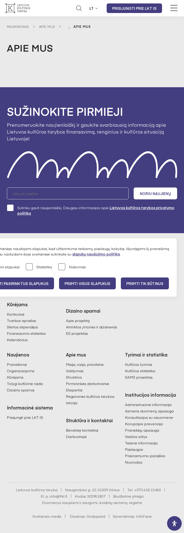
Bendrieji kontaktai (82, 430)
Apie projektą (77, 320)
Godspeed (96, 516)
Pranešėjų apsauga (142, 430)
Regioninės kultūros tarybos (90, 396)
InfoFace (144, 516)
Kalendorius (17, 339)
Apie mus (47, 26)
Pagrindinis (18, 26)
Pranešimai (17, 364)
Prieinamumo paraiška (145, 455)
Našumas (72, 267)
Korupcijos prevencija (144, 423)
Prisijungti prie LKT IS (134, 8)
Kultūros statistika (140, 370)
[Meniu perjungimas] (174, 8)
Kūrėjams (15, 377)
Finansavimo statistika (26, 333)
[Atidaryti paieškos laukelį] (79, 8)
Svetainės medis (46, 516)
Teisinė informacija (141, 442)
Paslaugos (134, 449)
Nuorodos (133, 461)
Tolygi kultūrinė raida (25, 383)
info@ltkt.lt (58, 496)
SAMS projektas (139, 377)
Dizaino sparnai (20, 389)
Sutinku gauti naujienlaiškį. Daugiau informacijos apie (90, 210)
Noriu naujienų (155, 193)
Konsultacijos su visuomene (149, 417)
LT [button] (91, 8)
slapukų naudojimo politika (96, 253)
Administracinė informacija (148, 404)
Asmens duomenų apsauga (149, 410)
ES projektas (77, 333)
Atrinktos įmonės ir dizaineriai (91, 326)
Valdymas (75, 370)
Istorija (71, 402)
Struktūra (74, 377)
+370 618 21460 (147, 489)
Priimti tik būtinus (144, 283)
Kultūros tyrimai (138, 364)
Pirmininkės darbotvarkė (87, 383)
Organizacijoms (20, 370)
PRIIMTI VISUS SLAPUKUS (87, 283)
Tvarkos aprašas (21, 320)
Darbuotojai (76, 436)
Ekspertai (74, 389)
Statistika (39, 267)
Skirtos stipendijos (22, 326)
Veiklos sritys (136, 436)
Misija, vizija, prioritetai (84, 364)
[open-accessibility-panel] (174, 523)
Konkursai (15, 314)
